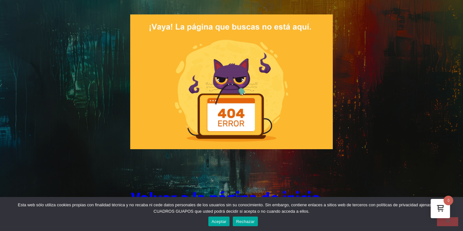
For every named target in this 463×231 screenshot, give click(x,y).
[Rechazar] (447, 221)
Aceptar (219, 221)
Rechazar (245, 221)
